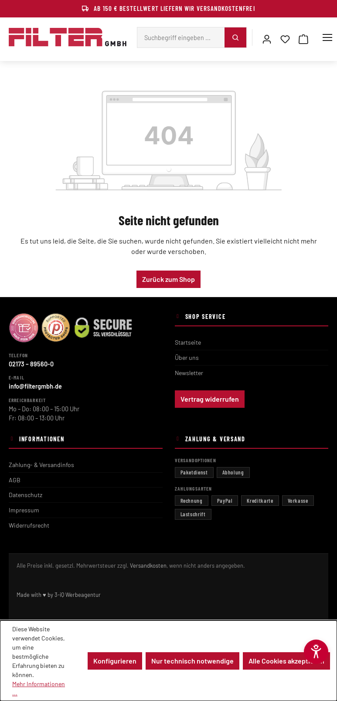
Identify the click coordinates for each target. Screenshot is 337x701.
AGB (14, 480)
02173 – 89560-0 (31, 364)
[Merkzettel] (285, 37)
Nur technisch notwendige (192, 661)
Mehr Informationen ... (38, 688)
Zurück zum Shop (168, 279)
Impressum (24, 510)
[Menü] (327, 37)
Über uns (187, 357)
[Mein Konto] (267, 37)
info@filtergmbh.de (35, 386)
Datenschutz (25, 494)
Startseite (188, 342)
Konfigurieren (114, 661)
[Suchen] (235, 37)
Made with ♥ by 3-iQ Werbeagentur (59, 594)
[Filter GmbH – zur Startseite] (67, 37)
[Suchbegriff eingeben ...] (181, 37)
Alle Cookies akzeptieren (286, 661)
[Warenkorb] (303, 37)
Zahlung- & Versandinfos (41, 464)
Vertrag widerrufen (209, 399)
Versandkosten (148, 565)
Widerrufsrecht (29, 525)
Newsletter (189, 372)
